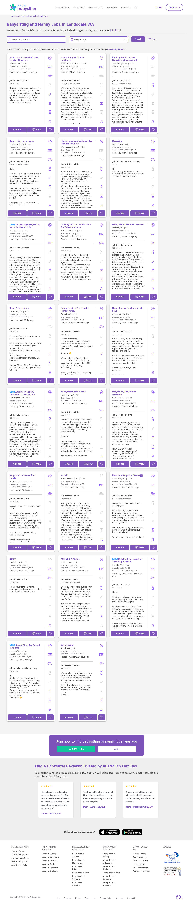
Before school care (141, 871)
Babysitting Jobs (95, 7)
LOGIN (117, 749)
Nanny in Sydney (49, 854)
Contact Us (126, 7)
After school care (140, 868)
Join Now (174, 7)
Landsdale (43, 16)
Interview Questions (20, 858)
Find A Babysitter (62, 7)
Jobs (28, 16)
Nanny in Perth (48, 864)
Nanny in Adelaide (50, 871)
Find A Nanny (78, 7)
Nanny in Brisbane (50, 861)
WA (34, 16)
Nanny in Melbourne (50, 857)
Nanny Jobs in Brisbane (109, 867)
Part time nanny (139, 857)
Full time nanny (139, 854)
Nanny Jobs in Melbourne (109, 861)
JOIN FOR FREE (76, 749)
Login (159, 7)
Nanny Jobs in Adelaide (109, 883)
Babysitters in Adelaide (78, 883)
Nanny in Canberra (50, 868)
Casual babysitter (140, 861)
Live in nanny (138, 864)
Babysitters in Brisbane (78, 867)
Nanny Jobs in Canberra (109, 877)
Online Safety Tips (19, 861)
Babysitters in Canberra (78, 877)
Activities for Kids (19, 865)
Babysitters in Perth (80, 873)
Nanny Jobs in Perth (111, 873)
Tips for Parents (18, 851)
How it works (112, 7)
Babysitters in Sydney (78, 855)
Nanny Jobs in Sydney (109, 855)
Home (12, 16)
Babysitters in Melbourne (78, 861)
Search (20, 16)
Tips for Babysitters (20, 854)
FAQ (136, 7)
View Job (17, 130)
